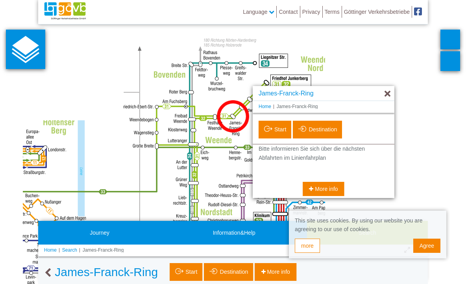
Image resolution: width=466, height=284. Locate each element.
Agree (427, 246)
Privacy (311, 12)
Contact (288, 12)
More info (325, 189)
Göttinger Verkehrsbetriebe (377, 12)
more (307, 246)
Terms (332, 12)
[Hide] (387, 94)
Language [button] (258, 12)
